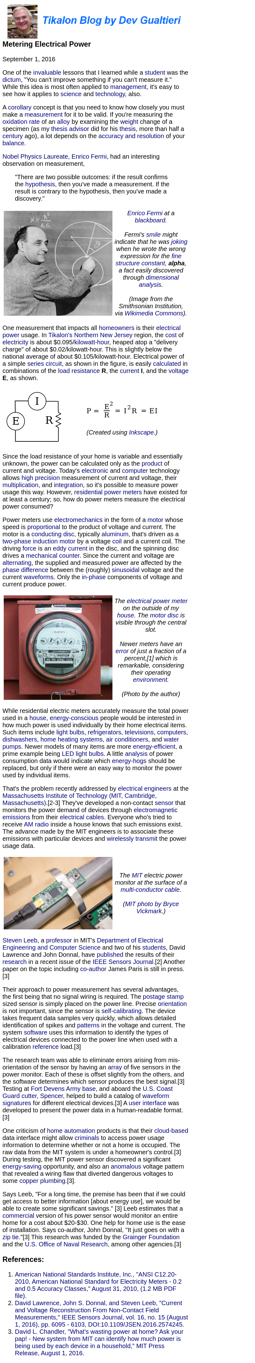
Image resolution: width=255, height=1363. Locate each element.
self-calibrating (122, 1010)
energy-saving (22, 1166)
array (115, 1067)
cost (171, 335)
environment (150, 679)
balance (13, 143)
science (71, 94)
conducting (46, 534)
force (29, 548)
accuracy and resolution (131, 136)
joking (179, 241)
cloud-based (171, 1130)
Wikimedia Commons (154, 313)
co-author (93, 968)
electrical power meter (157, 601)
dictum (11, 79)
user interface (147, 1103)
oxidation (14, 121)
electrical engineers (144, 788)
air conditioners (127, 739)
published (110, 954)
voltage (179, 370)
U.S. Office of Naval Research (66, 1244)
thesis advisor (70, 128)
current (129, 370)
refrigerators (104, 732)
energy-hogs (129, 760)
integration (68, 484)
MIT (137, 875)
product (152, 463)
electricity (15, 342)
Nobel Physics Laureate (35, 156)
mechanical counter (53, 555)
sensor (164, 802)
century (12, 136)
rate (34, 121)
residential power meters (108, 492)
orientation (172, 1003)
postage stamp (163, 996)
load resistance (79, 370)
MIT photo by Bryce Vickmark (152, 907)
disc (69, 534)
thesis (128, 128)
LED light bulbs (83, 753)
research (14, 961)
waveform (155, 1095)
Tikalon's (60, 335)
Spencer (51, 1095)
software (36, 1032)
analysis (136, 753)
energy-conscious (74, 717)
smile (153, 234)
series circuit (44, 363)
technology (110, 94)
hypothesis (40, 184)
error (122, 651)
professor (59, 940)
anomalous (126, 1166)
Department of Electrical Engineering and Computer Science (82, 944)
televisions (139, 732)
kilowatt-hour (91, 342)
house (125, 615)
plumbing (52, 1180)
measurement (43, 114)
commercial (18, 1215)
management (128, 86)
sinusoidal (125, 569)
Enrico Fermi (89, 156)
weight (129, 121)
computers (171, 732)
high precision (40, 477)
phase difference (25, 569)
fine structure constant (148, 260)
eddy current (70, 548)
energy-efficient (154, 746)
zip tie (10, 1237)
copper (28, 1180)
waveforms (39, 577)
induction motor (54, 541)
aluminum (115, 534)
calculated (167, 363)
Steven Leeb (19, 940)
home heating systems (71, 739)
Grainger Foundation (151, 1237)
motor (155, 519)
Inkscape (141, 432)
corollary (20, 107)
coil (117, 541)
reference (46, 1046)
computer (135, 470)
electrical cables (82, 817)
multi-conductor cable (150, 889)
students (154, 947)
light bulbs (70, 732)
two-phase (16, 541)
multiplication (20, 484)
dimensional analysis (159, 281)
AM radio (36, 824)
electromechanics (78, 519)
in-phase (94, 577)
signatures (16, 1103)
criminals (87, 1137)
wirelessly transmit (132, 838)
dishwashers (19, 739)
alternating (16, 562)
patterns (88, 1025)
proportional (43, 526)
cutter (29, 1095)
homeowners (116, 327)
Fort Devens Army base (63, 1088)
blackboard (150, 220)
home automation (71, 1130)
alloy (63, 121)
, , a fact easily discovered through (152, 270)
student (155, 72)
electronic (95, 470)
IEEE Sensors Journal (123, 961)
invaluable (47, 72)
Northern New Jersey (103, 335)
